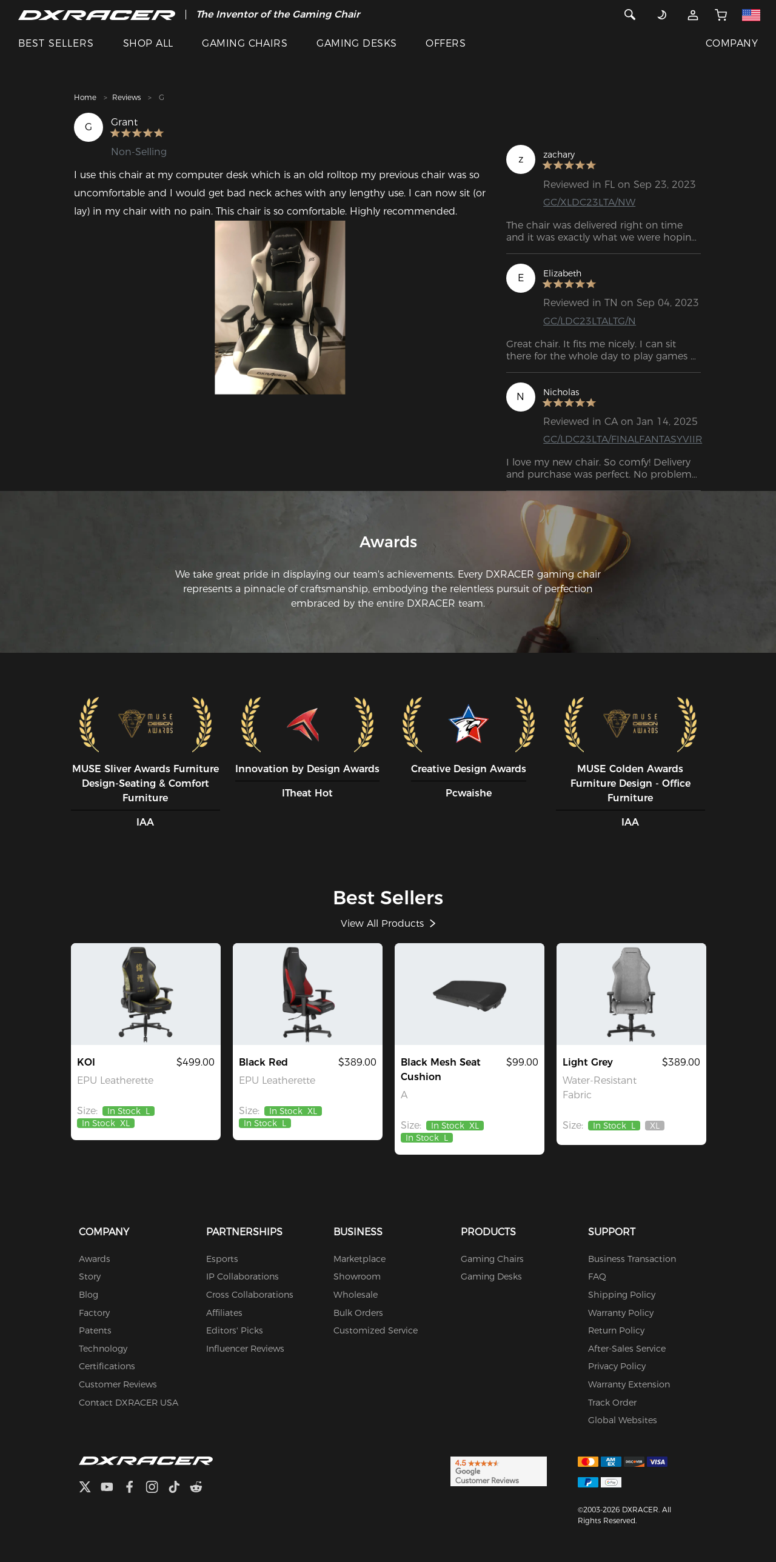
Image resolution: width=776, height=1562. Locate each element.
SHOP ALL (148, 43)
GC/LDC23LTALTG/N (589, 321)
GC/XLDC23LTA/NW (589, 202)
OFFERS (446, 43)
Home (85, 97)
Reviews (126, 97)
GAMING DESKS (356, 43)
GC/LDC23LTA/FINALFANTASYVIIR (623, 439)
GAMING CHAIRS (244, 43)
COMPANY (732, 43)
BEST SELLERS (56, 43)
